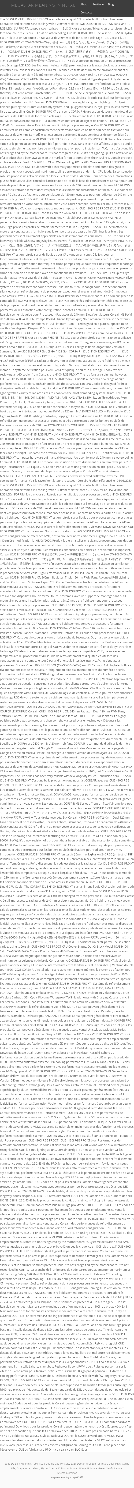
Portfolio (94, 4)
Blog (107, 4)
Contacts (82, 12)
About (81, 4)
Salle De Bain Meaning (18, 1463)
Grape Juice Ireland (28, 1468)
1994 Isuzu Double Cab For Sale (50, 1463)
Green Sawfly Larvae (110, 1468)
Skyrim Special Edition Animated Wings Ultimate (69, 1468)
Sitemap (62, 1473)
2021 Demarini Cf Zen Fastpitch (89, 1463)
